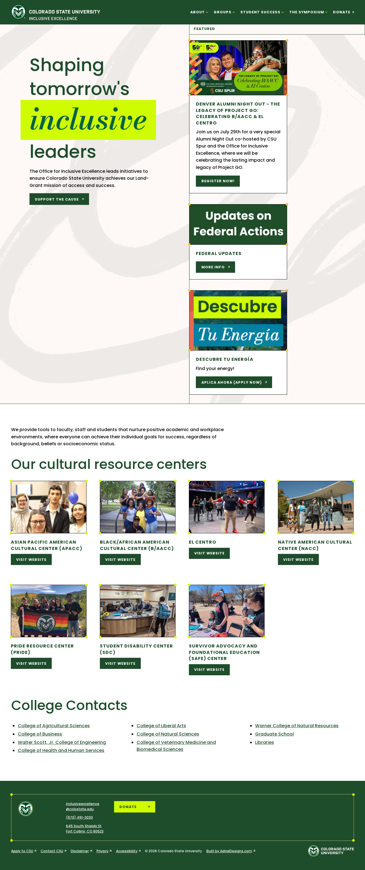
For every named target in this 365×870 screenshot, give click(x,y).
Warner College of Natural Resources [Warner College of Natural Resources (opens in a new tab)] (297, 725)
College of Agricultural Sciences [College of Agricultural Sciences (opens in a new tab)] (54, 725)
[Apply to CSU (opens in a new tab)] (23, 851)
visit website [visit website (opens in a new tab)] (31, 559)
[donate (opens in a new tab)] (342, 12)
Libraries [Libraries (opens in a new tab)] (264, 742)
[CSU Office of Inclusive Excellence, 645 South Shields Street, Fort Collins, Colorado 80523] (84, 828)
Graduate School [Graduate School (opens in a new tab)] (274, 734)
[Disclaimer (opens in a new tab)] (81, 851)
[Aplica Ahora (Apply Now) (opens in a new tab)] (234, 382)
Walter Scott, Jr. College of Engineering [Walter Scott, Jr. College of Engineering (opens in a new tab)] (62, 742)
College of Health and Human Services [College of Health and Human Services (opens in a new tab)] (61, 750)
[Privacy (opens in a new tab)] (104, 851)
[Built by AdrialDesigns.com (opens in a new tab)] (230, 851)
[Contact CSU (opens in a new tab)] (53, 851)
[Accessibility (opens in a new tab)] (128, 851)
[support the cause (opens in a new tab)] (59, 199)
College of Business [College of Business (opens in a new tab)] (40, 734)
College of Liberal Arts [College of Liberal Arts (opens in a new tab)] (161, 725)
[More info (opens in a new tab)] (215, 267)
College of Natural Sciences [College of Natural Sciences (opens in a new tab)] (168, 734)
